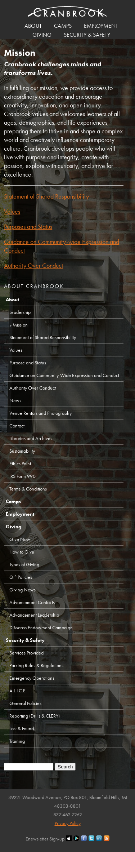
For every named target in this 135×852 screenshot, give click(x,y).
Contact (16, 425)
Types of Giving (24, 564)
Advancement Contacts (32, 602)
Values (12, 211)
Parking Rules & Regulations (36, 665)
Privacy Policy (68, 823)
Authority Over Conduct (33, 265)
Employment (101, 26)
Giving (41, 35)
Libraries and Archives (30, 438)
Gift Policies (20, 577)
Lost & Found (21, 728)
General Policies (25, 703)
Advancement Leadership (34, 615)
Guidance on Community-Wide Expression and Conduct (64, 375)
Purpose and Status (27, 362)
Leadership (20, 312)
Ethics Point (20, 463)
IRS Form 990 (22, 476)
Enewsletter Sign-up (45, 838)
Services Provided (26, 652)
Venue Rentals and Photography (40, 413)
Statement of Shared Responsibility (46, 196)
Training (17, 741)
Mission (20, 324)
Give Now (19, 539)
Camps (63, 26)
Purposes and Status (28, 226)
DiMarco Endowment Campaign (41, 627)
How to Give (21, 552)
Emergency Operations (31, 678)
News (15, 400)
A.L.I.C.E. (18, 690)
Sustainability (22, 451)
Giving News (22, 589)
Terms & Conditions (28, 488)
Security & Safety (87, 35)
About (33, 26)
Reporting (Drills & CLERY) (34, 716)
